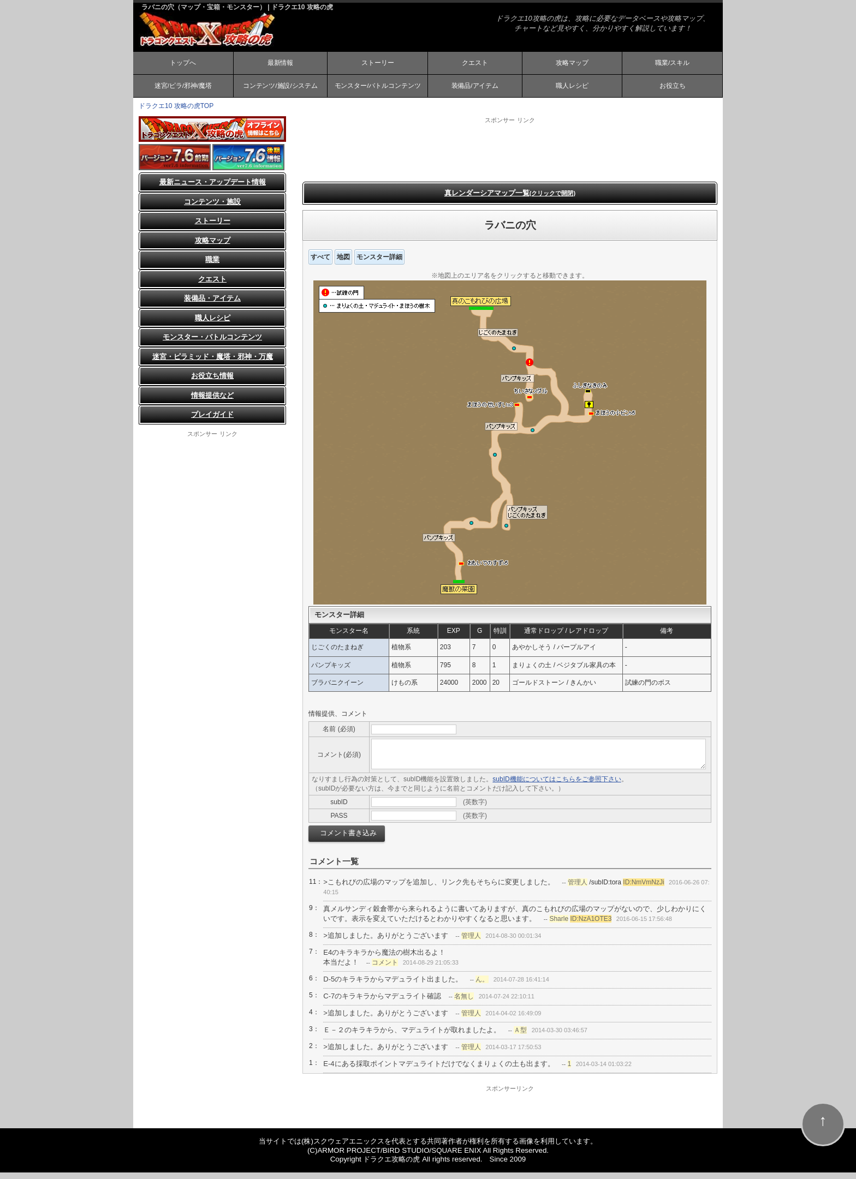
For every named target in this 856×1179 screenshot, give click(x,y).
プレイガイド (212, 421)
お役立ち (672, 90)
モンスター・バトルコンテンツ (212, 344)
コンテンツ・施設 (212, 208)
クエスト (475, 64)
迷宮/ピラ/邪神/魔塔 (183, 90)
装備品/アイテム (474, 90)
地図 (343, 263)
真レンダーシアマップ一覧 (509, 199)
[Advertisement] (509, 155)
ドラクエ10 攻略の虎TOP (176, 112)
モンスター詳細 (379, 263)
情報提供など (212, 402)
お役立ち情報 (212, 383)
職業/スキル (672, 64)
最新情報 (280, 64)
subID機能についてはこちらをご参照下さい (556, 786)
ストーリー (377, 64)
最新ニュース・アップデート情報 (212, 189)
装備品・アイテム (212, 305)
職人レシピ (572, 90)
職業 (212, 266)
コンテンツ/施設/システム (280, 90)
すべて (320, 263)
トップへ (183, 64)
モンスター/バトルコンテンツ (377, 90)
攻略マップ (572, 64)
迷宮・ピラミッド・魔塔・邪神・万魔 (212, 363)
